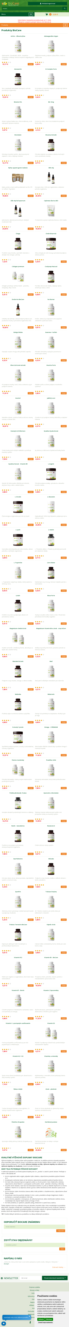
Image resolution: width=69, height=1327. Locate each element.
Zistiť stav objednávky (18, 1240)
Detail (30, 64)
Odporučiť (61, 1231)
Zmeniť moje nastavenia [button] (45, 1322)
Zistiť (62, 1249)
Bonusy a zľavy (34, 1290)
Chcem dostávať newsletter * (55, 1278)
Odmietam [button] (49, 1319)
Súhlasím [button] (41, 1319)
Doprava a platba (34, 1287)
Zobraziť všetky (57, 1267)
